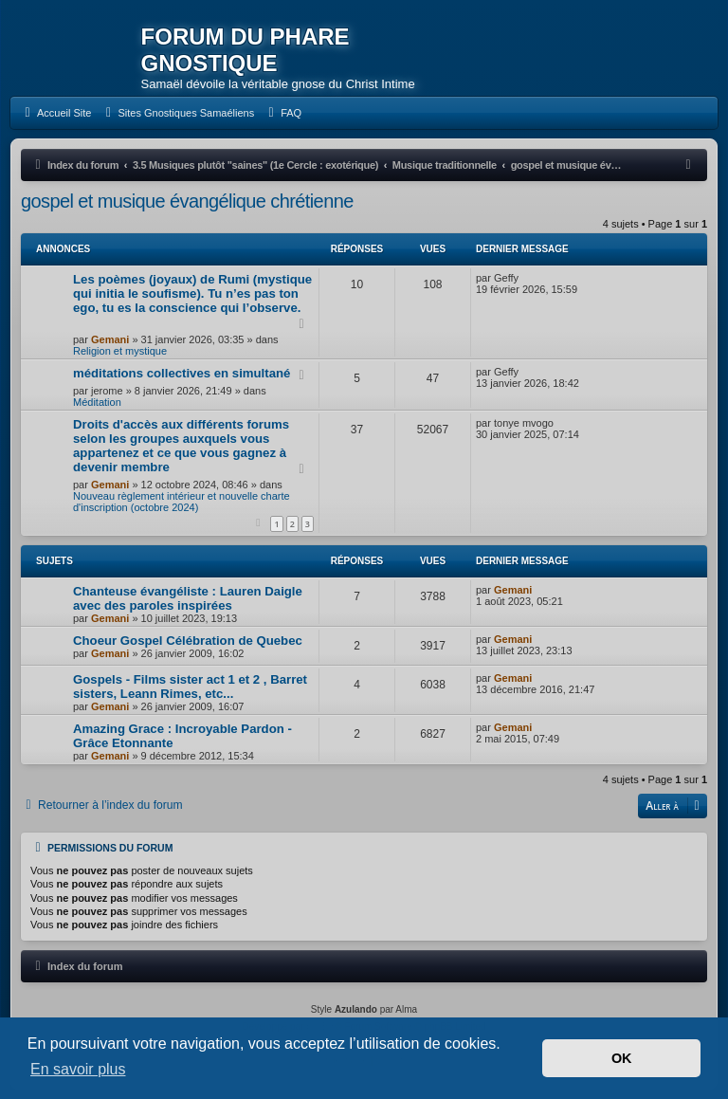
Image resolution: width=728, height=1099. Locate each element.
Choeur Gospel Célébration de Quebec (187, 640)
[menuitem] (55, 112)
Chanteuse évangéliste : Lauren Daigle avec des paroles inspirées (187, 598)
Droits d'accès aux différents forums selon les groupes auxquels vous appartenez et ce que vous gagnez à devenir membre (181, 445)
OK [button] (621, 1058)
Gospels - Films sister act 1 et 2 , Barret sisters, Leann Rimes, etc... (190, 686)
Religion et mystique (120, 351)
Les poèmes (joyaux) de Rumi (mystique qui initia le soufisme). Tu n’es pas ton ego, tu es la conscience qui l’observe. (192, 293)
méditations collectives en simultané (181, 373)
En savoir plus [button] (78, 1069)
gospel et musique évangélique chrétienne (187, 201)
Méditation (97, 402)
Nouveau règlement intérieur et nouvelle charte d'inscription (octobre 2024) (181, 501)
